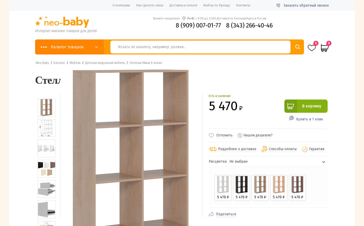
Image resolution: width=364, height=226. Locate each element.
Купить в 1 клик (309, 119)
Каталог (59, 63)
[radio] (222, 188)
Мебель (75, 63)
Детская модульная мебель (105, 63)
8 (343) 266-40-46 (249, 25)
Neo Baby (42, 63)
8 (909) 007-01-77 (198, 25)
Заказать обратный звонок (302, 5)
